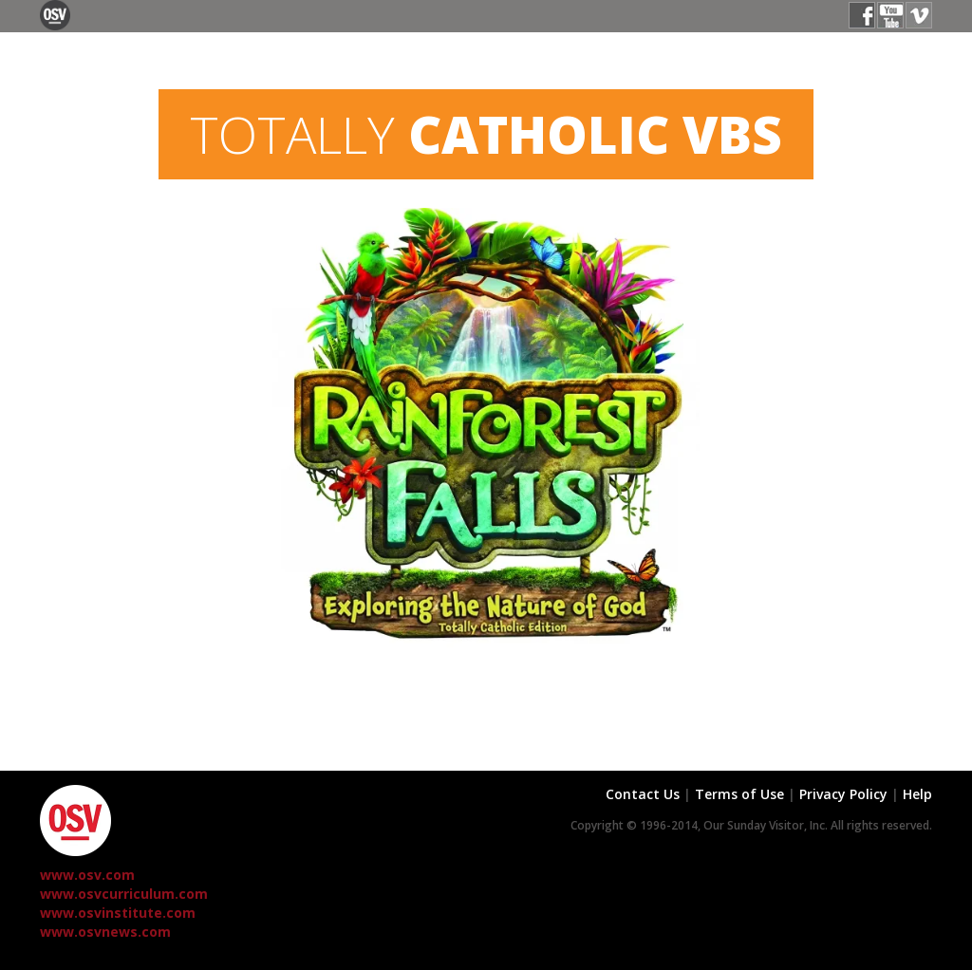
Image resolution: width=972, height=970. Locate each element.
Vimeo (919, 15)
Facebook (862, 15)
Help (917, 794)
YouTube (890, 15)
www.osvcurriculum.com (124, 894)
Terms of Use (739, 794)
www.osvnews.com (105, 932)
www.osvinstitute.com (118, 913)
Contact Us (643, 794)
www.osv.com (87, 875)
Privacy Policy (843, 794)
